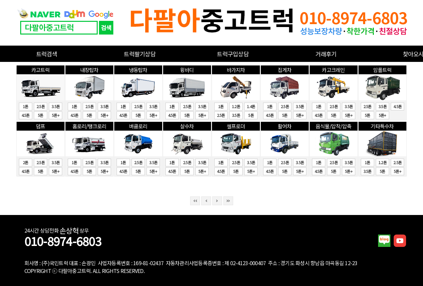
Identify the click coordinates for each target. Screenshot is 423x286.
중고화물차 (211, 23)
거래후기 (326, 54)
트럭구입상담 (233, 54)
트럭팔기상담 (140, 54)
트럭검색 (46, 54)
